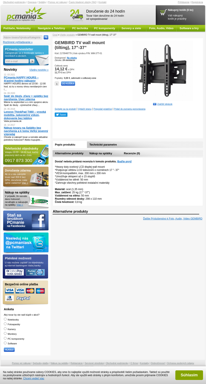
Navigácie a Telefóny (51, 28)
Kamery (10, 329)
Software (10, 343)
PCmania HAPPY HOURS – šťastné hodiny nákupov (21, 79)
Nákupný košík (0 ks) (180, 10)
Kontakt (102, 2)
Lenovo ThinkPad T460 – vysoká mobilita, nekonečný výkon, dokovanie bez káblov (25, 115)
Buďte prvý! (124, 161)
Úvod (55, 35)
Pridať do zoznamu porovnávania (129, 109)
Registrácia (197, 2)
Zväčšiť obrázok (164, 104)
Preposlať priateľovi (103, 109)
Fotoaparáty (12, 324)
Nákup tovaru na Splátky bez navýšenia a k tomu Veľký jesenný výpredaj (26, 131)
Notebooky (11, 319)
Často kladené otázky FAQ (82, 2)
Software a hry (189, 28)
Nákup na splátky (100, 153)
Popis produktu (65, 144)
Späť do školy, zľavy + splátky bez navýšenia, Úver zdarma (26, 97)
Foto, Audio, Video (161, 28)
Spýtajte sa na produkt (65, 109)
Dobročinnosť (158, 363)
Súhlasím (189, 375)
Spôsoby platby (41, 363)
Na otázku (72, 58)
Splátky (42, 2)
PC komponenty (104, 28)
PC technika (80, 28)
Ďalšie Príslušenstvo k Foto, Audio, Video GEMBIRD (172, 218)
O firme (134, 363)
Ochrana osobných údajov (180, 363)
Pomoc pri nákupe (57, 2)
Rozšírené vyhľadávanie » (18, 42)
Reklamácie (76, 363)
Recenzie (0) (132, 153)
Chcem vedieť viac (33, 378)
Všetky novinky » (39, 69)
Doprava (32, 2)
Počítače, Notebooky (17, 28)
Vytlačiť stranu (84, 109)
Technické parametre (103, 144)
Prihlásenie (183, 2)
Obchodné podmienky (14, 2)
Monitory (10, 334)
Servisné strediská (94, 363)
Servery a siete (131, 28)
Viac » (25, 183)
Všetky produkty (67, 35)
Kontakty (144, 363)
